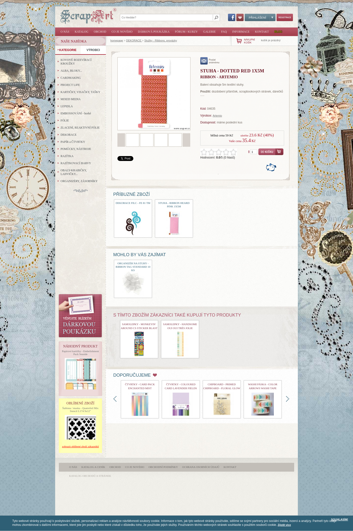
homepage (116, 40)
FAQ (224, 31)
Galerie (209, 31)
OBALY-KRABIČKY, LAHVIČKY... (74, 172)
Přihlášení (260, 17)
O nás (65, 31)
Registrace (285, 17)
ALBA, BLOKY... (71, 70)
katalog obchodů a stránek (90, 475)
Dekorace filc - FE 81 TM (133, 202)
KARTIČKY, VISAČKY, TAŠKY (80, 92)
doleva (114, 399)
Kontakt (262, 31)
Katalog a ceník (93, 466)
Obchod (100, 31)
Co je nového (122, 31)
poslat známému (210, 61)
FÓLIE (65, 120)
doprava (287, 399)
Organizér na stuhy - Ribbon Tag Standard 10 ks (133, 267)
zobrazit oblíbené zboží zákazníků (80, 446)
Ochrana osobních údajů (200, 466)
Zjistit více (284, 524)
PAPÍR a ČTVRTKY (73, 142)
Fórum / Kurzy (186, 31)
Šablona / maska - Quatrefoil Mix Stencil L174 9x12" (80, 409)
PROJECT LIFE (70, 85)
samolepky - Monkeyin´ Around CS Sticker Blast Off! (139, 328)
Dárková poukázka (153, 31)
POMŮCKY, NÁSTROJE (76, 149)
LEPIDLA (67, 106)
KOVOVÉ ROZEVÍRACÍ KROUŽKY (76, 61)
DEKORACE (134, 40)
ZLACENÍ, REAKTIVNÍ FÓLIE (80, 127)
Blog (278, 31)
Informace (241, 31)
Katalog (81, 31)
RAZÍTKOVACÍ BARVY (76, 163)
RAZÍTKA (67, 156)
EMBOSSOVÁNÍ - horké (76, 113)
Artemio (217, 115)
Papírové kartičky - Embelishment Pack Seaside (80, 353)
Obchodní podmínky (163, 466)
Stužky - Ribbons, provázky (160, 40)
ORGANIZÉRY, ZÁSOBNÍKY (79, 181)
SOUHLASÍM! (339, 519)
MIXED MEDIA (71, 99)
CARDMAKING (71, 78)
